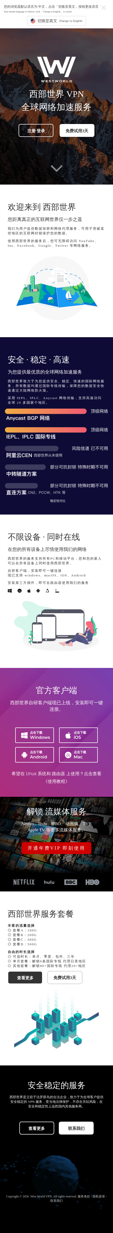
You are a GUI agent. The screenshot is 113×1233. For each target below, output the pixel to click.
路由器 (58, 774)
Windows (37, 735)
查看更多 (25, 978)
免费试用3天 (77, 131)
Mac (81, 754)
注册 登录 (36, 131)
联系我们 (76, 1128)
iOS (81, 735)
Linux (31, 774)
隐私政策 (99, 1196)
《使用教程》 (56, 781)
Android (37, 754)
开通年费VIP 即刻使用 (57, 848)
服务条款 (84, 1196)
